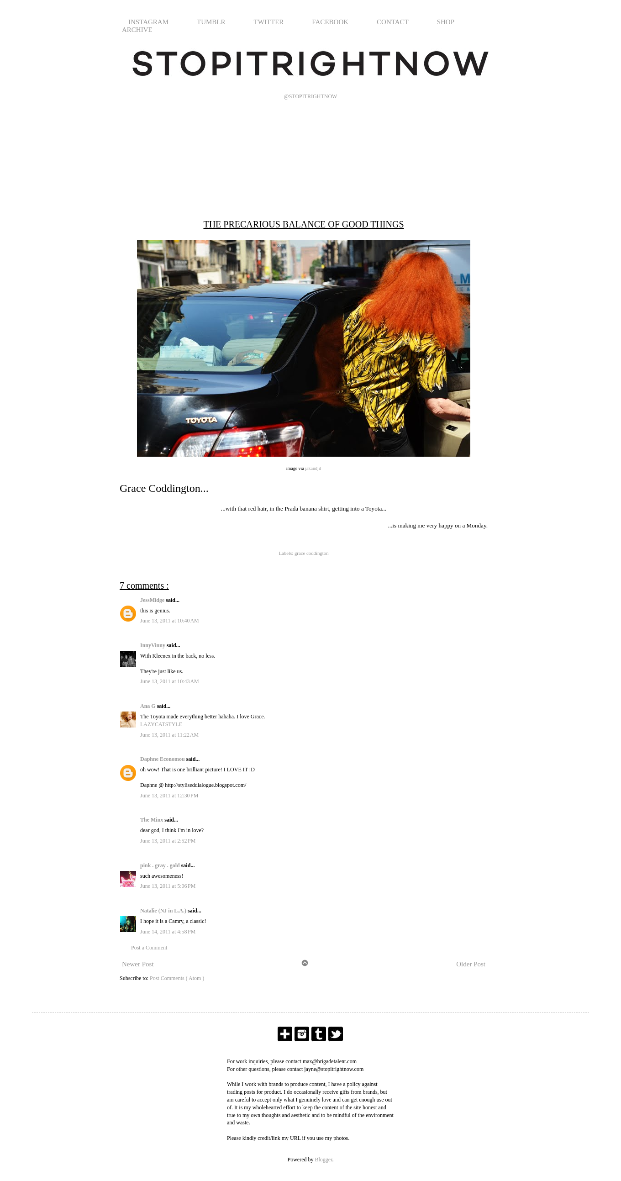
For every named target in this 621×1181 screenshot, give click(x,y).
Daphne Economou (163, 759)
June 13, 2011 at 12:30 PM (169, 795)
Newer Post (138, 964)
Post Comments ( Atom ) (177, 978)
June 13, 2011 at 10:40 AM (169, 620)
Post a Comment (149, 947)
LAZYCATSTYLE (161, 724)
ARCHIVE (137, 29)
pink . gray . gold (160, 865)
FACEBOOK (330, 22)
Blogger (323, 1159)
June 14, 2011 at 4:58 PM (167, 931)
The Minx (152, 820)
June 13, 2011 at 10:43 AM (169, 681)
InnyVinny (153, 645)
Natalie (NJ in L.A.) (164, 910)
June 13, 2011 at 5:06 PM (167, 886)
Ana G (148, 706)
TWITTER (269, 22)
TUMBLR (211, 22)
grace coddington (312, 553)
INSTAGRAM (148, 22)
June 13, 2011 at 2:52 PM (167, 841)
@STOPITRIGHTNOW (310, 96)
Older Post (470, 964)
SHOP (445, 22)
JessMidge (153, 600)
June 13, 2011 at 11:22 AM (169, 735)
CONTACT (393, 22)
